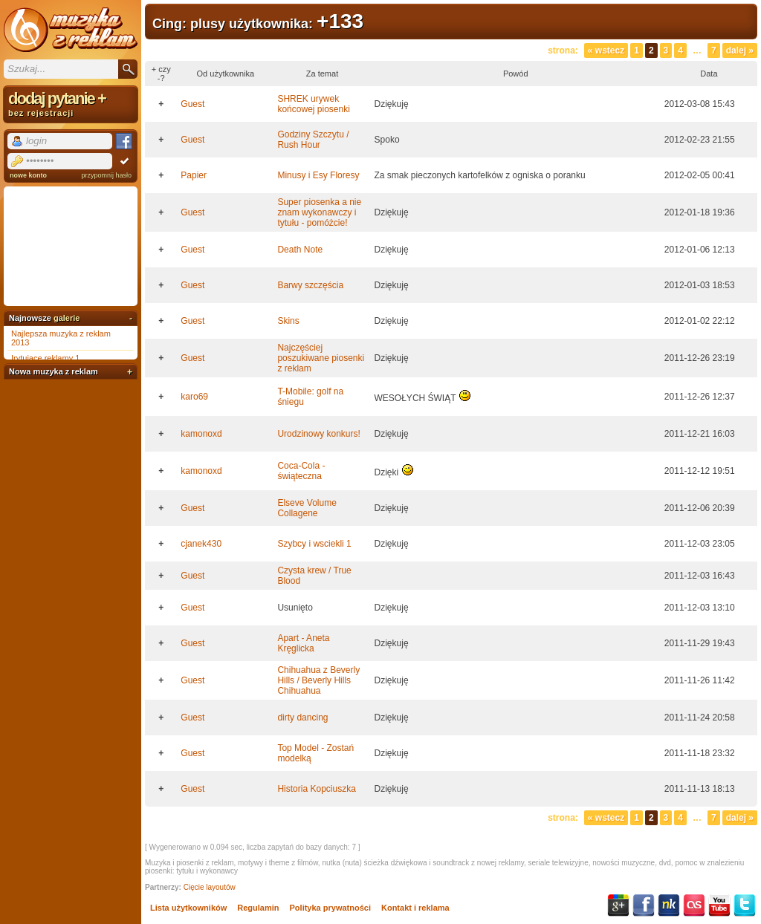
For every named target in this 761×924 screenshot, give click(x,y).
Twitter (745, 905)
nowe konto (28, 175)
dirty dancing (302, 717)
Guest (192, 104)
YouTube (719, 905)
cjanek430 (201, 544)
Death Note (300, 249)
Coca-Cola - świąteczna (301, 471)
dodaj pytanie (70, 103)
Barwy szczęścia (310, 285)
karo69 (194, 396)
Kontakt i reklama (415, 907)
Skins (288, 321)
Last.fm (694, 905)
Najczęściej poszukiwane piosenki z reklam (320, 358)
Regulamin (258, 907)
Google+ (618, 905)
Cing (167, 23)
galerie (67, 317)
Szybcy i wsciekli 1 (314, 544)
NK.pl (669, 905)
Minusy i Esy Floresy (318, 175)
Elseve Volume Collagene (306, 508)
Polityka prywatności (330, 907)
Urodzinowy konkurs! (318, 434)
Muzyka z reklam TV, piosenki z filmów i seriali (70, 29)
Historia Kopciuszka (316, 789)
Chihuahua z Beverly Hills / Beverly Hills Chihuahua (318, 680)
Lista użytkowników (188, 907)
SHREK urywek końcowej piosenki (313, 104)
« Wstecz (606, 50)
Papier (194, 175)
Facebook (643, 905)
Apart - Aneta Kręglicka (303, 643)
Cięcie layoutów (210, 887)
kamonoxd (201, 434)
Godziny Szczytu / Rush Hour (313, 139)
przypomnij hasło (106, 175)
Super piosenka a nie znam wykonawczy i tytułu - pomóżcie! (319, 212)
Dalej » (740, 50)
